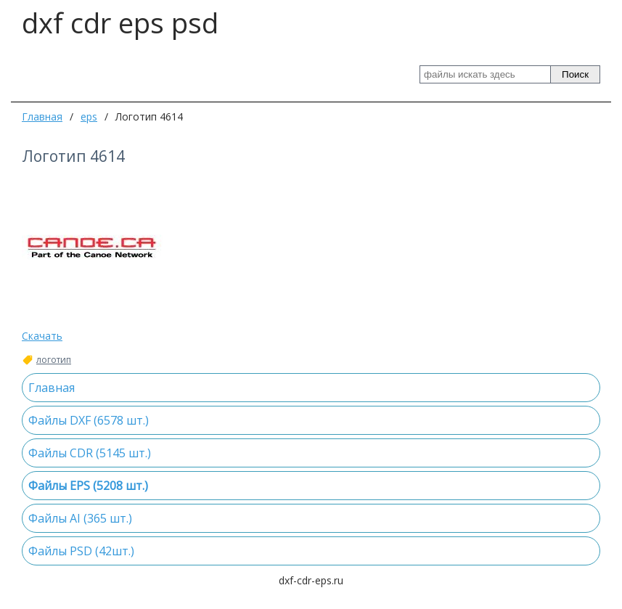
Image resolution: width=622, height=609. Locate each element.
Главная (42, 116)
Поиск (575, 74)
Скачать (42, 336)
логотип (53, 360)
